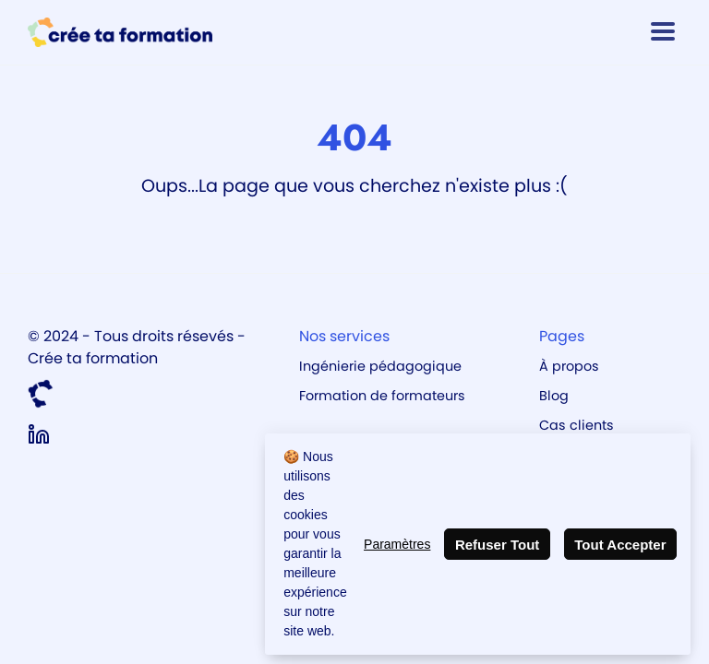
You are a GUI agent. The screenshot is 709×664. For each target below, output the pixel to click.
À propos (569, 366)
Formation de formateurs (382, 395)
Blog (554, 395)
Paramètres (397, 544)
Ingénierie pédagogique (380, 366)
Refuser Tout (497, 544)
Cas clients (576, 425)
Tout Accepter (620, 544)
